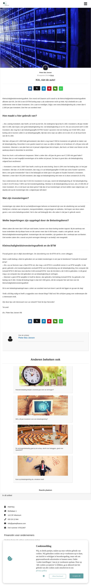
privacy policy (41, 571)
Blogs (52, 75)
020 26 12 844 (13, 519)
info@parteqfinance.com (17, 523)
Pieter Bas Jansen (45, 72)
